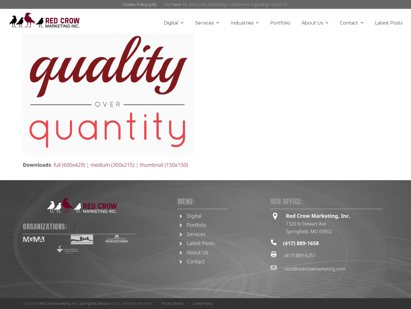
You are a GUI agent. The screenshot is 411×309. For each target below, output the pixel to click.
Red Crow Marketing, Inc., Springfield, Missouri (75, 303)
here (177, 4)
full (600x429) (69, 164)
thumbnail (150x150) (164, 164)
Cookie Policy (203, 303)
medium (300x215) (112, 164)
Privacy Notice (172, 303)
